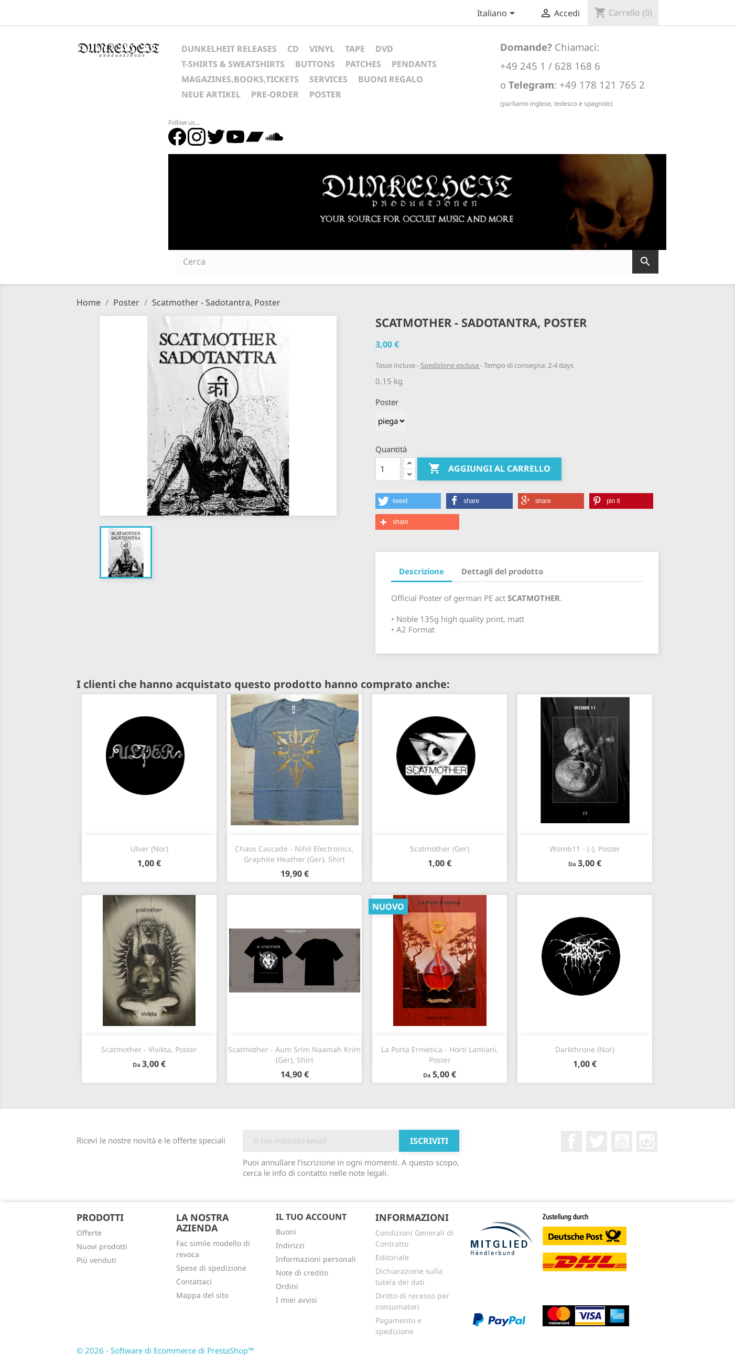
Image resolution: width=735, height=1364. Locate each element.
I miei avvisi (296, 1300)
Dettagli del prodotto (502, 571)
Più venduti (96, 1260)
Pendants (414, 64)
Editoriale (392, 1257)
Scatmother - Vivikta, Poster (149, 1049)
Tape (355, 48)
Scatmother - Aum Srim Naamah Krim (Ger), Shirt (294, 1054)
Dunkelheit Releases (229, 48)
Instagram (646, 1141)
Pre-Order (275, 94)
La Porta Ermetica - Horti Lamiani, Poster (440, 1054)
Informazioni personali (316, 1259)
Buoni (286, 1232)
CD (293, 48)
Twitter (596, 1141)
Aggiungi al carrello (489, 469)
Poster (325, 94)
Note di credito (302, 1273)
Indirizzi (290, 1245)
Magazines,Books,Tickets (240, 79)
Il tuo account (311, 1217)
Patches (363, 64)
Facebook (571, 1141)
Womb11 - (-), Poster (584, 849)
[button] (408, 501)
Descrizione (421, 571)
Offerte (89, 1233)
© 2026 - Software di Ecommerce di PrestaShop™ (165, 1350)
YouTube (621, 1141)
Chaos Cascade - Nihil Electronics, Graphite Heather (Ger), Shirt (294, 854)
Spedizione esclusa (450, 365)
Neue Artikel (211, 94)
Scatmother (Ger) (439, 849)
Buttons (315, 64)
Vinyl (321, 48)
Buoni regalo (390, 79)
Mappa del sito (202, 1295)
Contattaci (194, 1281)
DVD (384, 48)
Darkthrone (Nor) (584, 1049)
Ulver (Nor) (149, 849)
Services (328, 79)
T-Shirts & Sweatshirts (233, 64)
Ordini (287, 1286)
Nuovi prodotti (102, 1246)
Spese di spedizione (211, 1268)
